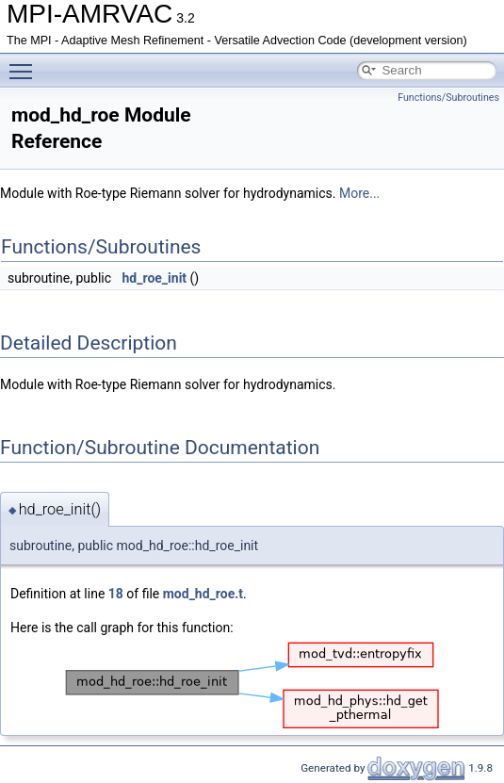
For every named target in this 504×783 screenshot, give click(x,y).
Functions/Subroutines (448, 97)
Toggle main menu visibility (25, 63)
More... (359, 193)
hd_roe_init (154, 277)
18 (115, 593)
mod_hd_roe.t (203, 593)
